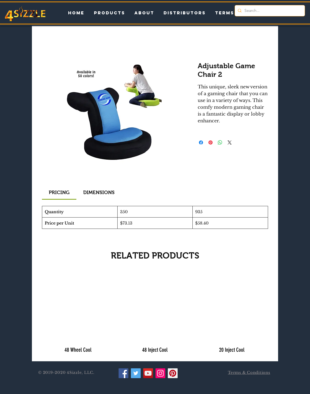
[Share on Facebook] (201, 142)
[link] (59, 192)
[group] (155, 313)
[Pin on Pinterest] (211, 142)
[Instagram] (160, 373)
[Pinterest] (173, 373)
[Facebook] (123, 373)
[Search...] (269, 10)
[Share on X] (230, 142)
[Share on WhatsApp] (220, 142)
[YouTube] (148, 373)
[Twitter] (136, 373)
